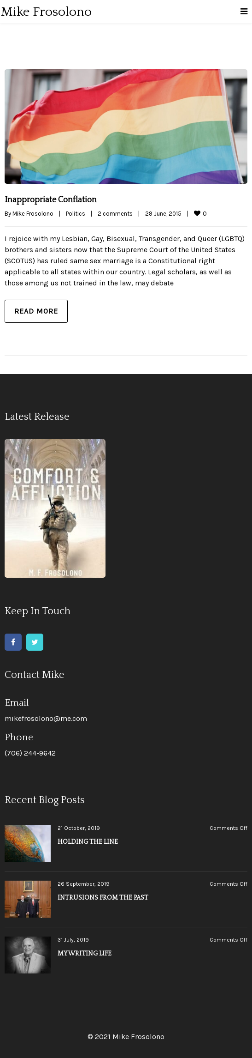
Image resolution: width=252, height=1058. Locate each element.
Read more (36, 311)
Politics (75, 213)
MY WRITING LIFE (84, 953)
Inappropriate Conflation (51, 200)
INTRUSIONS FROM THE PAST (103, 897)
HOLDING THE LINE (88, 842)
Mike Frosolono (32, 213)
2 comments (115, 213)
